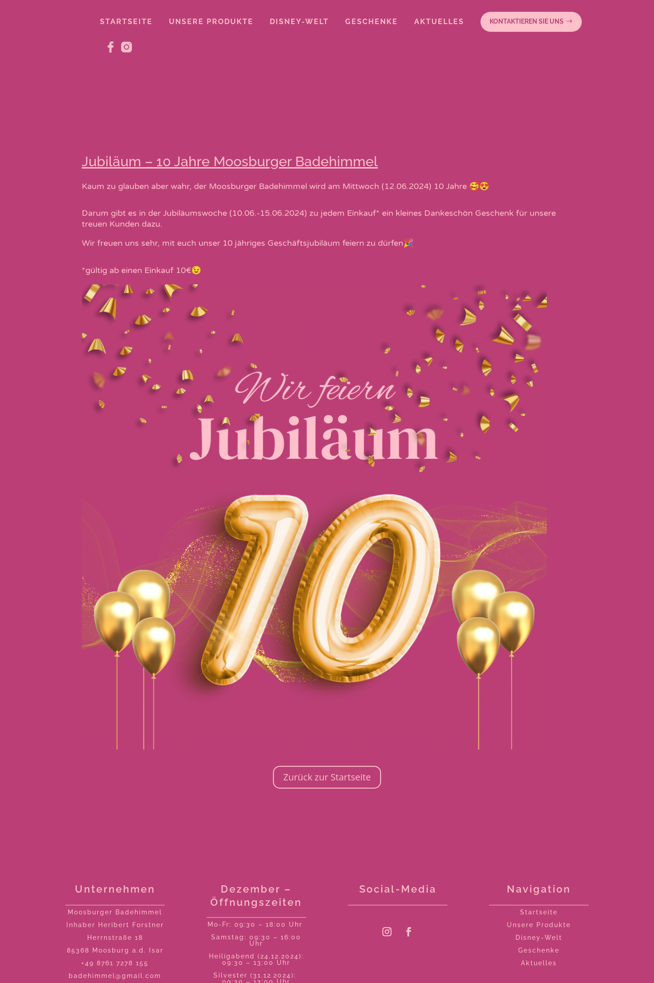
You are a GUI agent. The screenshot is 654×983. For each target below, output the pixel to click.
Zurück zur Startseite (327, 777)
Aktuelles (539, 963)
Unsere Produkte (539, 924)
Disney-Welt (538, 937)
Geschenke (539, 950)
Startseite (539, 912)
